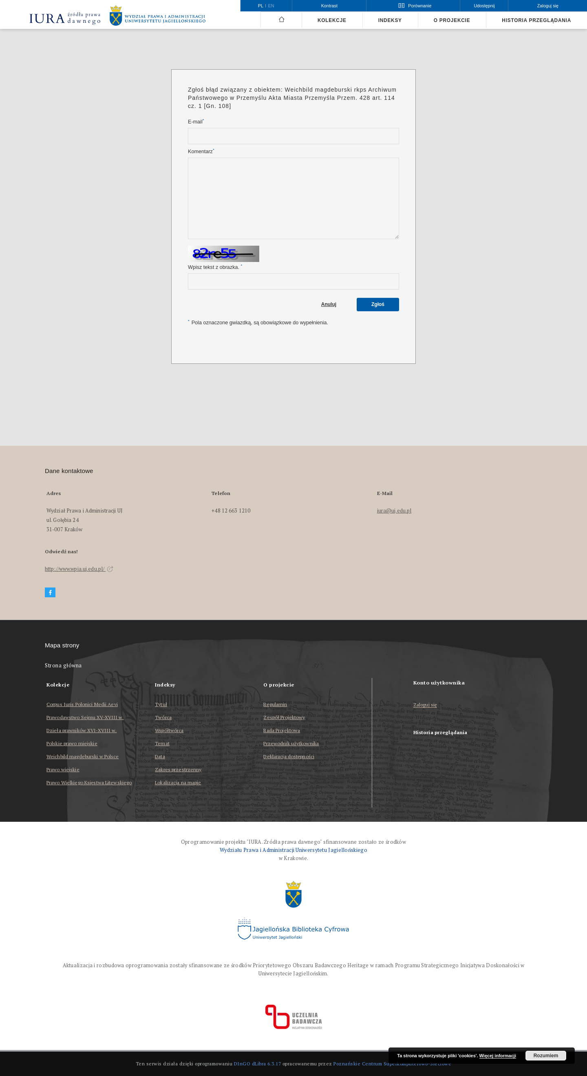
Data (160, 756)
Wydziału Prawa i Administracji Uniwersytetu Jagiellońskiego (293, 850)
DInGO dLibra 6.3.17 (257, 1064)
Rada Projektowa (281, 730)
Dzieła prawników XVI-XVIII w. (81, 730)
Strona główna (63, 665)
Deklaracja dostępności (288, 756)
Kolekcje (332, 20)
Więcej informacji (497, 1055)
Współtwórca (169, 730)
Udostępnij (484, 5)
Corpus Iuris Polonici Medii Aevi (82, 704)
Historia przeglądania (536, 20)
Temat (162, 743)
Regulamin (275, 704)
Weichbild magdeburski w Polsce (82, 756)
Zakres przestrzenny (178, 769)
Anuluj (328, 304)
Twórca (163, 717)
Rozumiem (546, 1055)
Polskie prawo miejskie (71, 743)
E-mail (196, 122)
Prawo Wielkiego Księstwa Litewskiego (89, 782)
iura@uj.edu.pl (394, 510)
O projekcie (452, 20)
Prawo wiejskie (62, 769)
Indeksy (390, 20)
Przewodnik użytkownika (291, 743)
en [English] (271, 5)
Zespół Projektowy (284, 717)
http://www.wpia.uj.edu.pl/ (79, 569)
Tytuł (161, 704)
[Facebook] (50, 592)
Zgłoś (377, 304)
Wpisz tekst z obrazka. (215, 267)
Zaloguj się (425, 705)
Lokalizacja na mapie (178, 782)
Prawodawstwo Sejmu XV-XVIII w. (85, 717)
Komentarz (201, 151)
